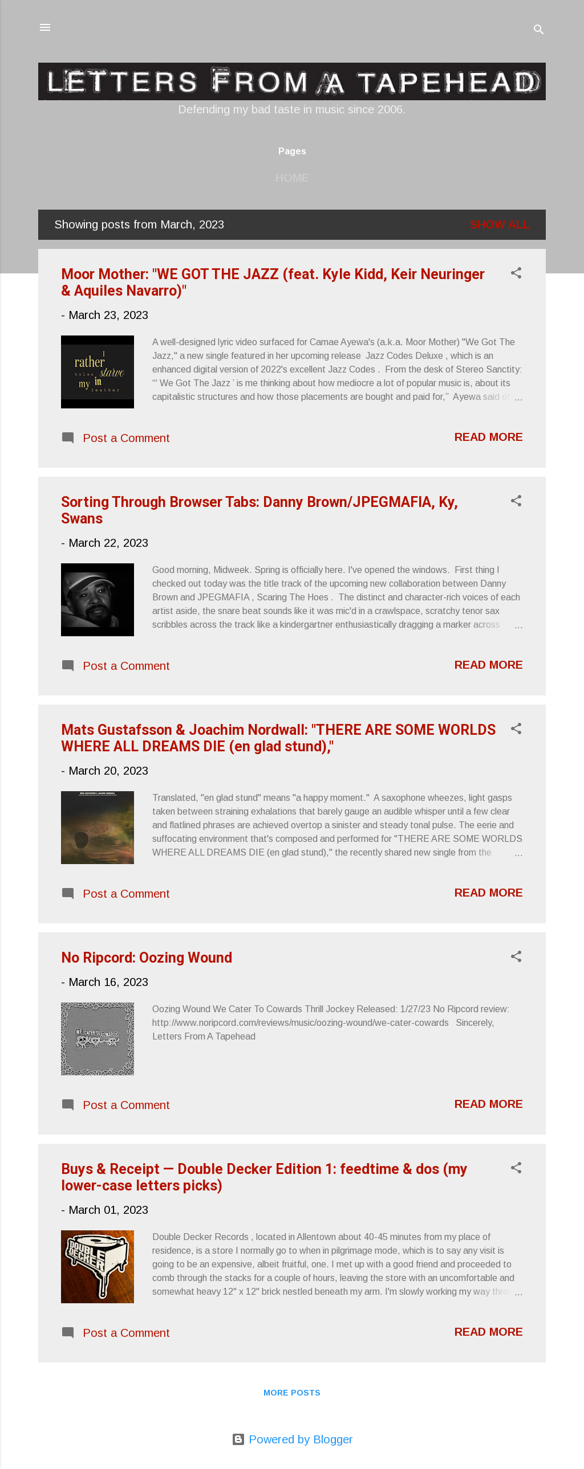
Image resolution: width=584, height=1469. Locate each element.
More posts (292, 1392)
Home (292, 177)
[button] (516, 274)
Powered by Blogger (292, 1439)
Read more (489, 437)
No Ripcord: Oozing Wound (146, 958)
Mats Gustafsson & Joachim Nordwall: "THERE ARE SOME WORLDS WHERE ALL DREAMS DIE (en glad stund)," (278, 738)
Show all (500, 224)
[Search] (539, 31)
